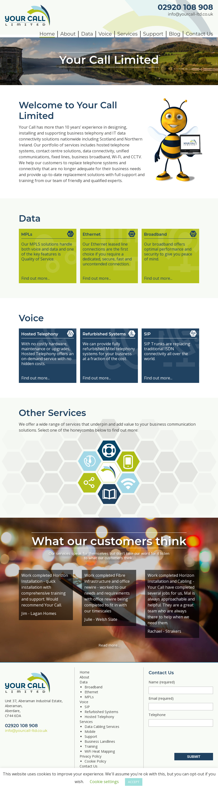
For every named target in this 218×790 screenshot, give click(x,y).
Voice (105, 34)
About (68, 34)
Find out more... (35, 278)
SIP (87, 706)
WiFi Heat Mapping (100, 751)
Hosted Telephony (99, 716)
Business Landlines (100, 741)
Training (91, 746)
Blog (175, 34)
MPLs (89, 697)
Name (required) (181, 687)
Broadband (93, 687)
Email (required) (181, 703)
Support (153, 34)
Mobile (90, 731)
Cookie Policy (95, 761)
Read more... (109, 645)
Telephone (181, 719)
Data (87, 34)
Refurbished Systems (101, 711)
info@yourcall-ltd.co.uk (190, 14)
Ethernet (91, 692)
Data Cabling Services (102, 726)
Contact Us (199, 34)
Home (47, 34)
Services (127, 34)
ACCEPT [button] (133, 782)
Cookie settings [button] (104, 781)
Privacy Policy (90, 756)
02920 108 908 (185, 7)
